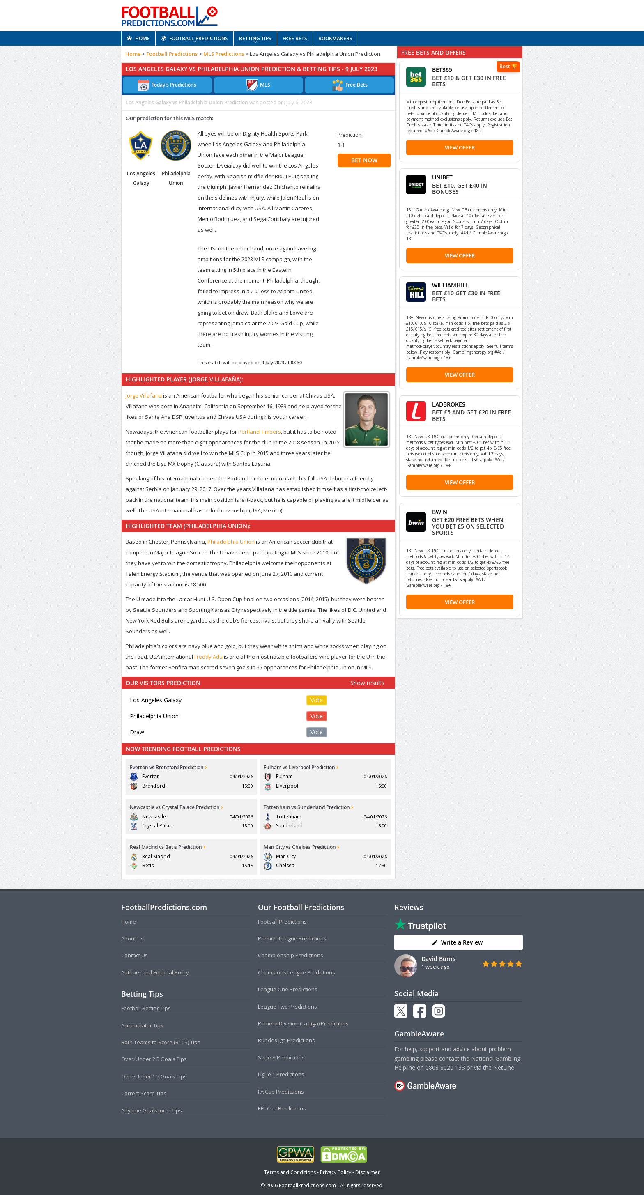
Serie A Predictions (281, 1057)
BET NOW (364, 160)
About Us (132, 938)
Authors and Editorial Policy (155, 972)
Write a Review (457, 942)
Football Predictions (172, 53)
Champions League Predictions (296, 972)
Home (132, 53)
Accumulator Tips (142, 1025)
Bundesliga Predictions (286, 1040)
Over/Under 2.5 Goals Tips (154, 1059)
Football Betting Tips (146, 1008)
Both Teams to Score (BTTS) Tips (160, 1042)
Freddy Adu (208, 656)
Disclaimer (367, 1172)
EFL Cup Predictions (282, 1108)
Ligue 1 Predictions (281, 1074)
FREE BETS (295, 38)
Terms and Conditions (290, 1172)
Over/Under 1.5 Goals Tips (154, 1076)
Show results (367, 683)
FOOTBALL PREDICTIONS (194, 38)
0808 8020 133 (445, 1067)
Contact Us (134, 955)
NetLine (503, 1067)
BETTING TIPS (255, 38)
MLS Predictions (223, 53)
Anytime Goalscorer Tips (151, 1110)
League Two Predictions (287, 1006)
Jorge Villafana (144, 395)
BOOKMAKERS (335, 38)
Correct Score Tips (143, 1093)
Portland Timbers (259, 431)
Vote (316, 700)
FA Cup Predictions (281, 1091)
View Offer (460, 147)
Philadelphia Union (231, 541)
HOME (138, 38)
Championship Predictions (290, 955)
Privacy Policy (335, 1172)
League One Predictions (287, 989)
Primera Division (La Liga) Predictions (303, 1023)
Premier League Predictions (292, 938)
